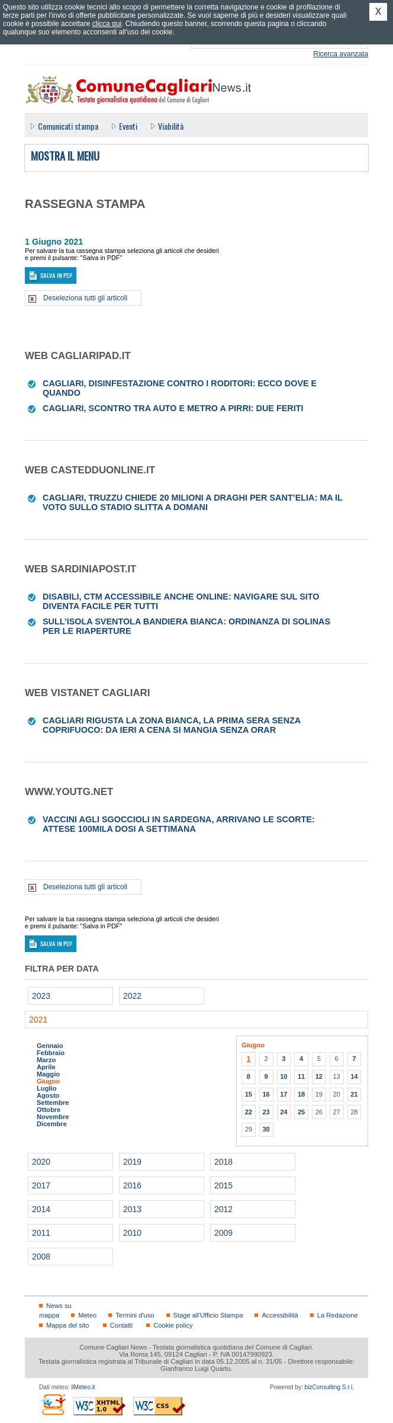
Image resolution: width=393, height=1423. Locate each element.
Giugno (48, 1081)
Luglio (46, 1088)
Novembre (53, 1116)
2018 (223, 1161)
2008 (41, 1256)
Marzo (46, 1059)
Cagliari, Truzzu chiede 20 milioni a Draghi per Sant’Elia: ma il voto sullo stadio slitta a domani (193, 502)
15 (248, 1094)
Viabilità (170, 126)
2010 (132, 1233)
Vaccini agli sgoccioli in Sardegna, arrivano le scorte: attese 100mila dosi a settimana (179, 824)
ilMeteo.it (83, 1387)
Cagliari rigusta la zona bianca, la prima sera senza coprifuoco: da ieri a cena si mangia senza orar (172, 725)
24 (283, 1112)
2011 (41, 1233)
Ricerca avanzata (340, 54)
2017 (41, 1185)
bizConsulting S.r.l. (329, 1387)
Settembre (53, 1102)
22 (248, 1112)
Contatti (121, 1325)
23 (265, 1112)
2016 (132, 1185)
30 (265, 1129)
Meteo (87, 1315)
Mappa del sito (67, 1325)
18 (301, 1094)
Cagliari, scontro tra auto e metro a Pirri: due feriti (173, 408)
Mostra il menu (65, 156)
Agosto (48, 1095)
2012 (223, 1209)
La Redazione (337, 1315)
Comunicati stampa (68, 126)
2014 (41, 1209)
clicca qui (106, 24)
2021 (38, 1019)
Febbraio (51, 1052)
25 (301, 1112)
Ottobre (48, 1109)
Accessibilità (280, 1315)
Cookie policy (172, 1325)
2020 (41, 1161)
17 (283, 1094)
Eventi (128, 126)
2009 (223, 1233)
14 (353, 1076)
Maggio (48, 1074)
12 (319, 1076)
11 (301, 1076)
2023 (41, 996)
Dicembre (52, 1123)
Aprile (46, 1067)
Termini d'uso (134, 1315)
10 (283, 1076)
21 (353, 1094)
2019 (132, 1161)
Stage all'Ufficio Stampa (208, 1315)
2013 (132, 1209)
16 (265, 1094)
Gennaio (50, 1045)
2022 (132, 996)
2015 (223, 1185)
